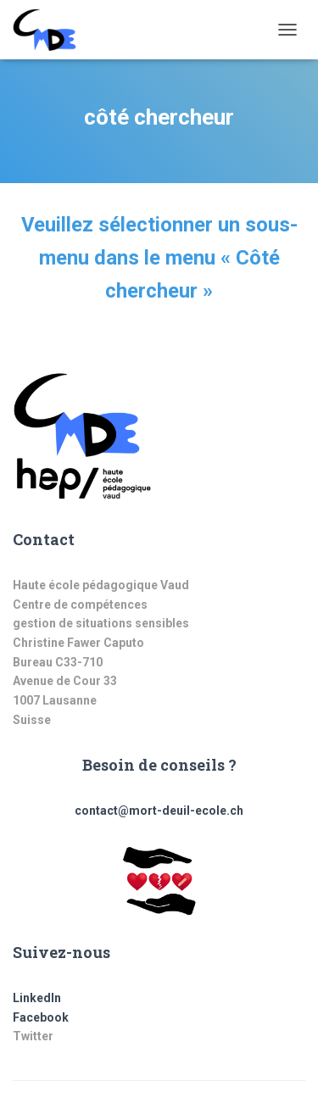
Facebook (41, 1017)
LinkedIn (37, 998)
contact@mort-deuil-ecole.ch (159, 810)
